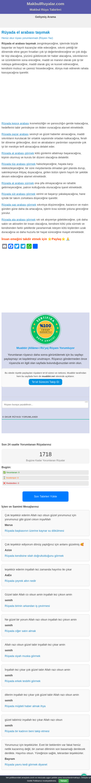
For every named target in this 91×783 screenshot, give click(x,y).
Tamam (63, 781)
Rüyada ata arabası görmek (19, 219)
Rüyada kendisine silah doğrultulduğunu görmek (34, 555)
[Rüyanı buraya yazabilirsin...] (45, 404)
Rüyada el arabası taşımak (26, 32)
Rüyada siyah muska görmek (22, 656)
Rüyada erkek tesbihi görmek (22, 681)
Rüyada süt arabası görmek (18, 194)
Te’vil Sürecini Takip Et (45, 382)
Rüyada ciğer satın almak (20, 631)
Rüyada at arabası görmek (18, 153)
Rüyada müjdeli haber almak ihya (25, 706)
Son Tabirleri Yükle (45, 496)
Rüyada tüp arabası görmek (19, 164)
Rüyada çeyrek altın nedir (20, 580)
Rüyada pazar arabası (15, 134)
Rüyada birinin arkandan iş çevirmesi (27, 605)
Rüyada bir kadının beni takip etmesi (27, 731)
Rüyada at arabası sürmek (18, 183)
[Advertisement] (45, 98)
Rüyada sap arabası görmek (19, 204)
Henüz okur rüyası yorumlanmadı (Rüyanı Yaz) (27, 38)
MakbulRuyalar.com (45, 4)
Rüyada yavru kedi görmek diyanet (26, 764)
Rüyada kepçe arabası (15, 123)
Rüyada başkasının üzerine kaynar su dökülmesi (34, 530)
